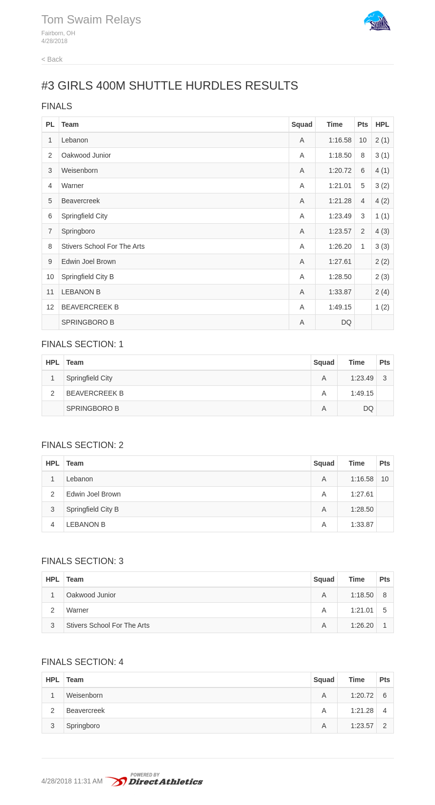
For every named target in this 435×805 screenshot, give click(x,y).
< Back (52, 59)
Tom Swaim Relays (91, 19)
